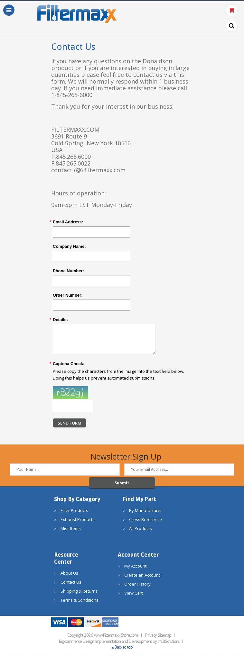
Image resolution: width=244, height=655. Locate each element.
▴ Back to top (122, 647)
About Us (69, 573)
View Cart (133, 593)
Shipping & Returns (79, 591)
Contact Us (71, 582)
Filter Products (74, 510)
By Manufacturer (145, 510)
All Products (140, 528)
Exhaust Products (78, 519)
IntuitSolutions (168, 641)
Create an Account (142, 575)
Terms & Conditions (80, 600)
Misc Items (71, 528)
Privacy (151, 635)
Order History (137, 584)
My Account (135, 566)
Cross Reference (145, 519)
